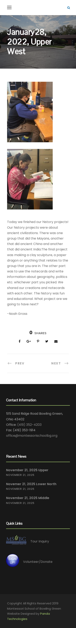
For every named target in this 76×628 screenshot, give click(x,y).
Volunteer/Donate (37, 561)
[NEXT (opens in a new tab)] (60, 363)
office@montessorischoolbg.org (31, 435)
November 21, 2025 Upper (27, 470)
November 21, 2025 (20, 475)
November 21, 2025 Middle (27, 498)
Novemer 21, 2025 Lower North (31, 484)
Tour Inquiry (39, 541)
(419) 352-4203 (29, 424)
